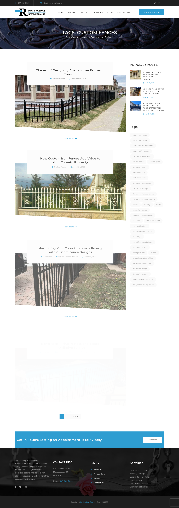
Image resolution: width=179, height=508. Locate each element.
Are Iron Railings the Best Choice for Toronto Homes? (153, 91)
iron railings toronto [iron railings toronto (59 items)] (140, 247)
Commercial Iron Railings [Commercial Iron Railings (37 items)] (142, 156)
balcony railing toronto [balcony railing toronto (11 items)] (141, 151)
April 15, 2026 (149, 97)
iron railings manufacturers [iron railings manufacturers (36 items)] (142, 242)
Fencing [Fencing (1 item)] (147, 205)
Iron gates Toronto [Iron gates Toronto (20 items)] (153, 221)
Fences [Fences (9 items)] (135, 205)
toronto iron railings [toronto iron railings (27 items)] (140, 269)
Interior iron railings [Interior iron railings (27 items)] (140, 210)
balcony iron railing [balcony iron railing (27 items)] (140, 135)
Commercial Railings (139, 487)
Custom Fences (59, 80)
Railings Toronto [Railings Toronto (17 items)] (139, 253)
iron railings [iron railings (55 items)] (137, 237)
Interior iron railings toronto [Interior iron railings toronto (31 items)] (143, 215)
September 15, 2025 (79, 80)
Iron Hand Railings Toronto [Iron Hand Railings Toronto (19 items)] (142, 231)
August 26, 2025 (78, 178)
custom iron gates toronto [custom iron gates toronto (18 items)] (142, 183)
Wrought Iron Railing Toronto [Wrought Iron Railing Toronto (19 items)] (143, 285)
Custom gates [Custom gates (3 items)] (155, 162)
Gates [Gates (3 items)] (158, 205)
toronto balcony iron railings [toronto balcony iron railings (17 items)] (143, 258)
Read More (70, 139)
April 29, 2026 (149, 83)
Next (75, 416)
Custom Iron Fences (139, 470)
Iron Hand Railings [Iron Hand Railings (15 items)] (139, 226)
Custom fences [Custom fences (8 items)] (138, 162)
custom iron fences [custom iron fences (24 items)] (139, 167)
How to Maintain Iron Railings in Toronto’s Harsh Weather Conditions (153, 106)
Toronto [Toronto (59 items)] (154, 253)
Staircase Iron (136, 480)
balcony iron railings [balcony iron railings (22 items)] (140, 140)
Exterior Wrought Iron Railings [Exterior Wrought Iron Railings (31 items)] (144, 199)
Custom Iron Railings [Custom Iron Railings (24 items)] (140, 188)
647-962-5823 (23, 3)
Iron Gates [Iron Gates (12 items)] (136, 221)
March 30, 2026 (150, 114)
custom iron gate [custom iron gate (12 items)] (139, 172)
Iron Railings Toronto (87, 502)
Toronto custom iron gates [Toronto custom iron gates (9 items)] (142, 263)
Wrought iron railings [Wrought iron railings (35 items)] (140, 274)
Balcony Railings (137, 473)
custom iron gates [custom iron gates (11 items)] (139, 178)
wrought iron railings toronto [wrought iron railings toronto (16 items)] (143, 279)
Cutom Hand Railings (139, 483)
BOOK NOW (152, 440)
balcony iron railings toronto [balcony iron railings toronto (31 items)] (143, 146)
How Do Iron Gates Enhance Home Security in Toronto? (153, 75)
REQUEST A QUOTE (151, 12)
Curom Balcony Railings (141, 477)
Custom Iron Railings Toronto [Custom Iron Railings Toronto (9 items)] (143, 194)
